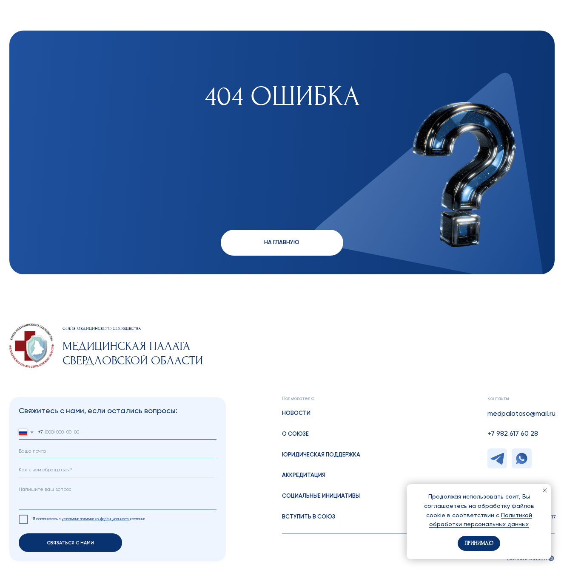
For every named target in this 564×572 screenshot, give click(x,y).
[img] (31, 346)
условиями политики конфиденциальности (96, 519)
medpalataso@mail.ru (521, 414)
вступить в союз (308, 517)
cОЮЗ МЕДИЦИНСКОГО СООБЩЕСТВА (102, 328)
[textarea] (117, 496)
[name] (117, 470)
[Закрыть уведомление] (545, 490)
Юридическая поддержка (321, 455)
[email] (117, 451)
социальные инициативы (321, 496)
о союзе (295, 434)
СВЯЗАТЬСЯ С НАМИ (70, 543)
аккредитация (303, 475)
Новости (296, 413)
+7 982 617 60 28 (512, 434)
